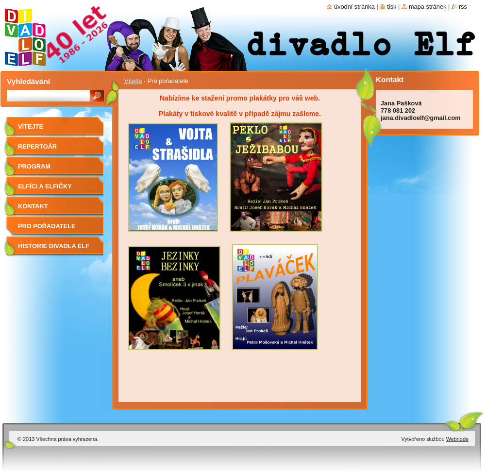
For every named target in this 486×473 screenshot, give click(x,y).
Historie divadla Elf (53, 246)
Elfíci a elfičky (45, 186)
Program (34, 166)
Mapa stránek (428, 6)
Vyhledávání (28, 81)
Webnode (457, 439)
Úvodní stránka (354, 6)
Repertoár (37, 146)
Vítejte (133, 80)
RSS (463, 6)
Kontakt (33, 206)
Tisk (391, 6)
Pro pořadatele (47, 226)
